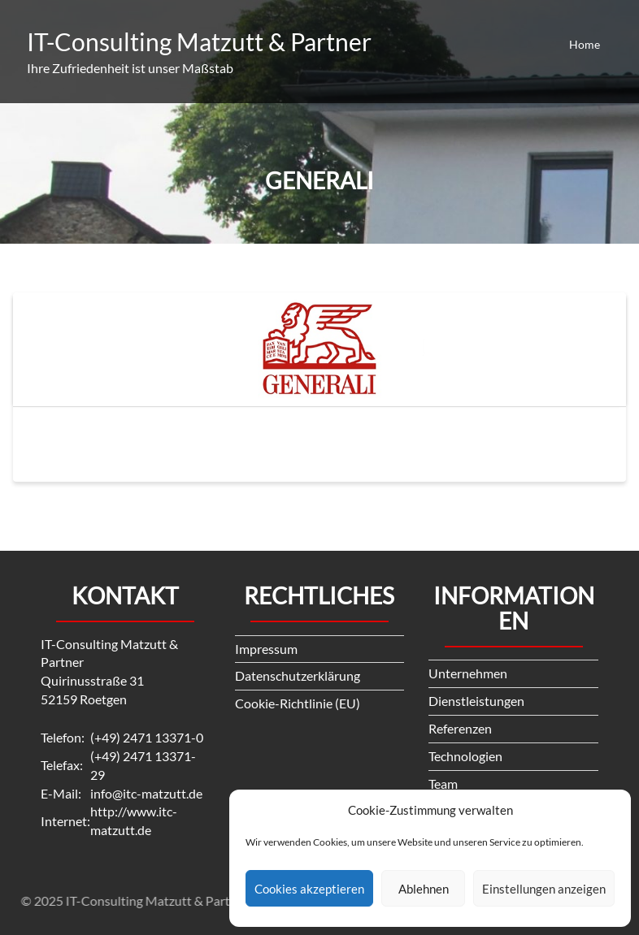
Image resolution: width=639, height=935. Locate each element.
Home (584, 44)
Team (443, 783)
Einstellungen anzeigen (544, 888)
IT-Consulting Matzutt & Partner (199, 41)
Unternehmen (467, 673)
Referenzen (460, 728)
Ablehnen (423, 888)
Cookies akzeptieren (309, 888)
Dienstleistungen (476, 700)
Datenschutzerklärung (297, 675)
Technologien (465, 756)
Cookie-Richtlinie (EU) (297, 703)
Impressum (266, 648)
